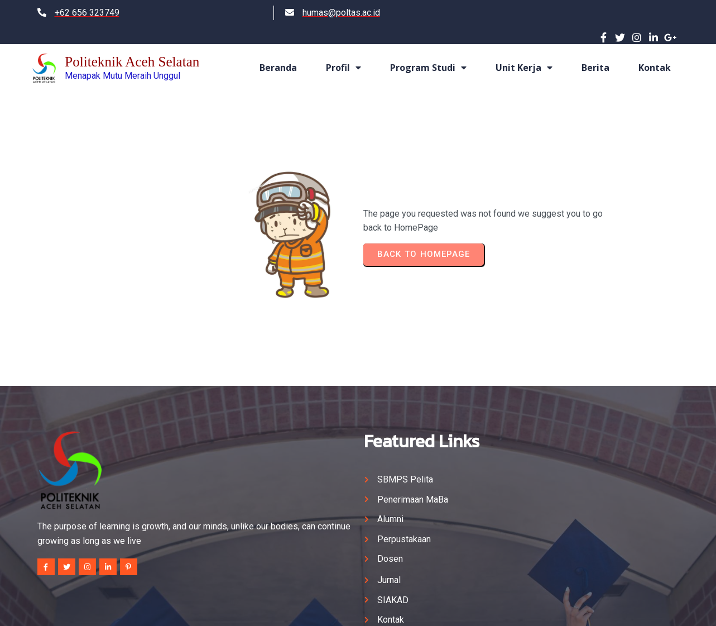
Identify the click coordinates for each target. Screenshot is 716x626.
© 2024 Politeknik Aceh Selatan (358, 607)
